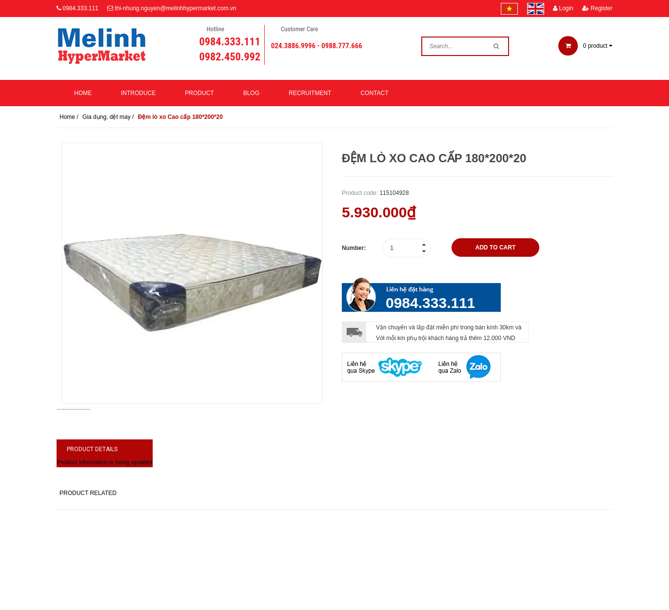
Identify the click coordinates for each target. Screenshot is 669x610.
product (585, 45)
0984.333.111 (80, 8)
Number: (354, 248)
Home (83, 93)
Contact (374, 93)
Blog (251, 93)
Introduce (138, 93)
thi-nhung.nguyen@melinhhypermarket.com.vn (175, 8)
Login (563, 8)
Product (199, 93)
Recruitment (310, 93)
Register (597, 8)
